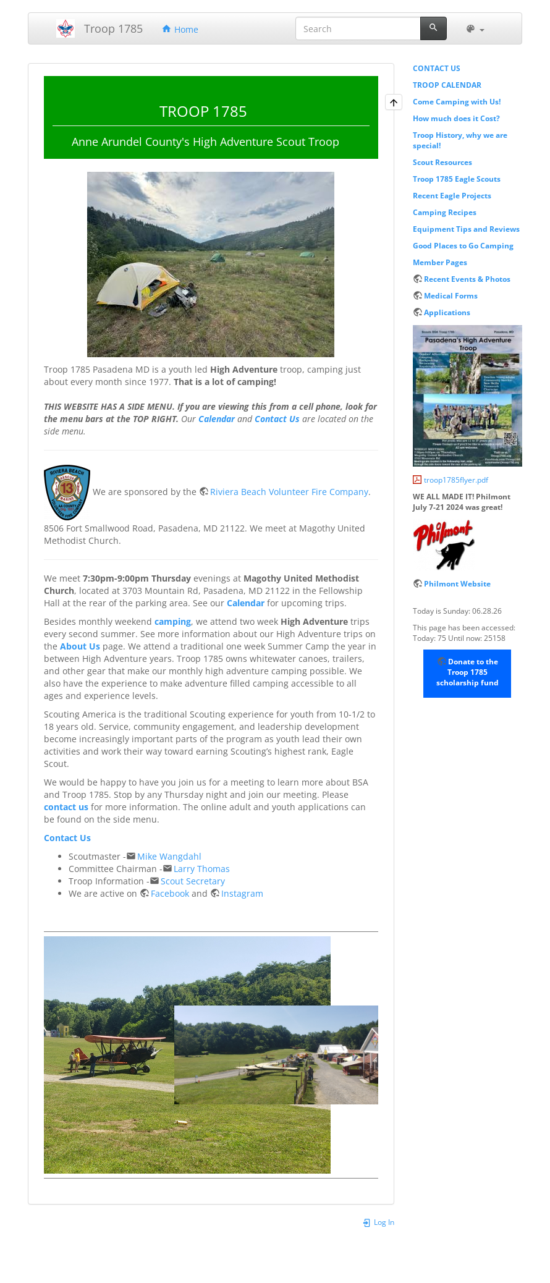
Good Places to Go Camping (463, 245)
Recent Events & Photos (467, 279)
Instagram (242, 893)
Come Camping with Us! (457, 101)
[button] (475, 28)
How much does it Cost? (456, 118)
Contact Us (277, 419)
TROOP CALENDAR (447, 85)
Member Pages (440, 262)
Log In (378, 1222)
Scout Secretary (193, 881)
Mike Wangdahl (169, 856)
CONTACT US (436, 68)
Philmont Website (457, 583)
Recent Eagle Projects (452, 195)
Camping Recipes (444, 212)
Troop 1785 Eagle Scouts (457, 179)
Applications (447, 312)
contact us (66, 807)
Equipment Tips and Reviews (466, 229)
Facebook (170, 893)
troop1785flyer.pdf (456, 480)
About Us (80, 646)
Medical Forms (451, 295)
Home (179, 29)
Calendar (216, 419)
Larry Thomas (202, 868)
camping (172, 621)
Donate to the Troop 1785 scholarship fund (467, 671)
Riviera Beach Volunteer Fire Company (289, 492)
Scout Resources (442, 162)
